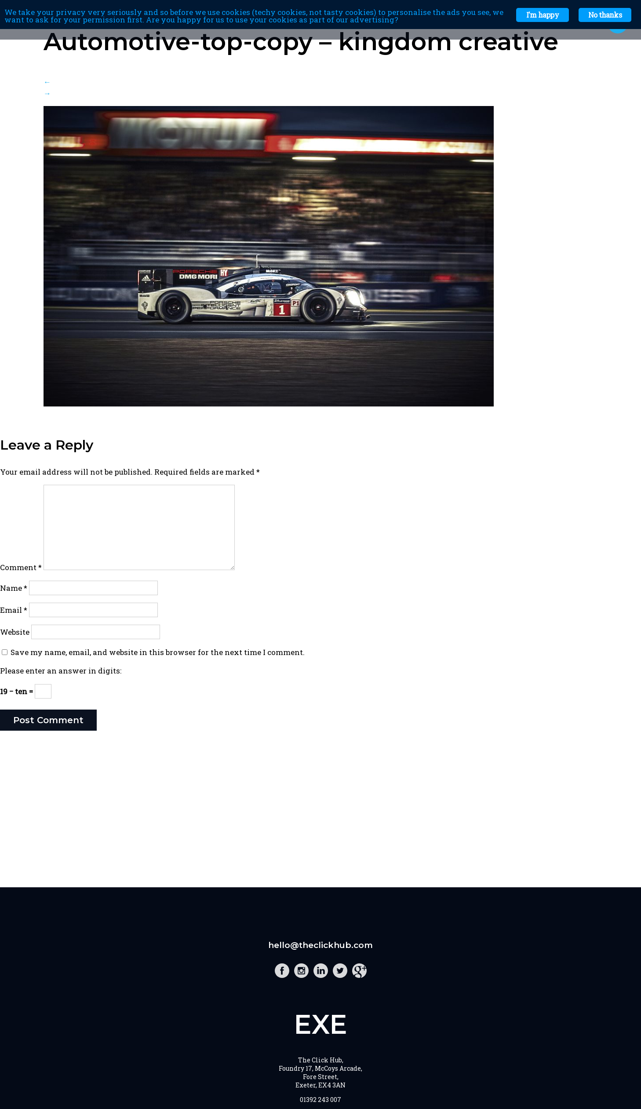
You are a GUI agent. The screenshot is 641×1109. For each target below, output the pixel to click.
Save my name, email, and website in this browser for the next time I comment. (158, 652)
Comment (21, 567)
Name (13, 588)
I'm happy (542, 14)
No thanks (605, 14)
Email (13, 610)
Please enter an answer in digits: (60, 671)
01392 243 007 (320, 1099)
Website (14, 632)
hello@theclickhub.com (320, 945)
